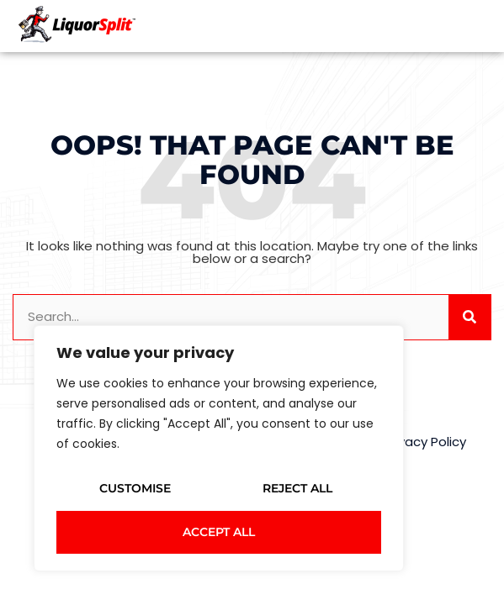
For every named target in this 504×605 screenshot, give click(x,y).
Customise (135, 488)
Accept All (219, 531)
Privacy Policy (425, 441)
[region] (219, 448)
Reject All (297, 488)
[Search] (469, 317)
